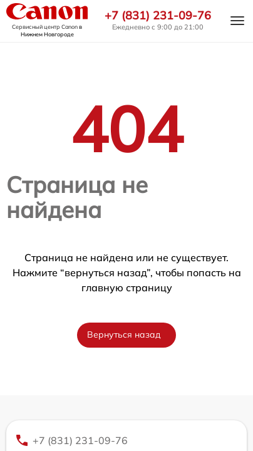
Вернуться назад (124, 334)
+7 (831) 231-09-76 (158, 16)
